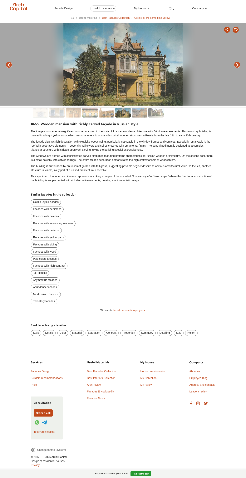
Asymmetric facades (45, 279)
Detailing (165, 332)
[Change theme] (48, 450)
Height (191, 332)
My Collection (148, 378)
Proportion (129, 332)
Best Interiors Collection (101, 378)
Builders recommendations (47, 378)
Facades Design (40, 371)
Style (36, 332)
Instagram (198, 403)
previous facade (9, 65)
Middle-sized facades (45, 294)
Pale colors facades (45, 258)
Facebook (191, 403)
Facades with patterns (46, 230)
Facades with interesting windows (53, 223)
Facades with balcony (46, 216)
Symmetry (147, 332)
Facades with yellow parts (48, 237)
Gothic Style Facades (46, 201)
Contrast (111, 332)
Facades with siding (45, 244)
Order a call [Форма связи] (43, 413)
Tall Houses (40, 272)
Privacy (35, 465)
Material (77, 332)
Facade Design (64, 8)
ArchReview (94, 384)
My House (140, 8)
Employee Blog (198, 378)
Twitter (206, 403)
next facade (237, 65)
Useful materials (102, 8)
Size (178, 332)
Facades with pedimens (47, 209)
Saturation (94, 332)
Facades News (96, 398)
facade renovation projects (129, 310)
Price (34, 384)
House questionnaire (152, 371)
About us (194, 371)
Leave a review (198, 391)
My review (146, 384)
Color (63, 332)
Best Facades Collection (101, 371)
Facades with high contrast (49, 265)
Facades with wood (44, 251)
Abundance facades (45, 287)
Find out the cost (141, 474)
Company (198, 8)
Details (49, 332)
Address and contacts (202, 384)
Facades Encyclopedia (100, 391)
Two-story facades (44, 301)
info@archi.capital (44, 431)
